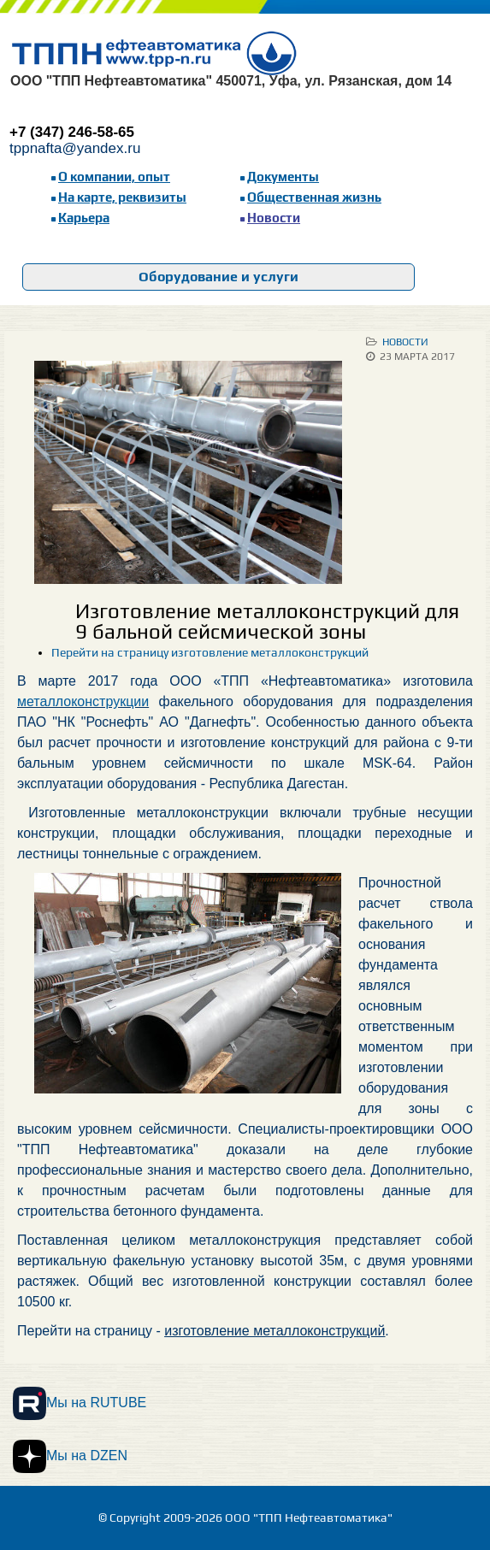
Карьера (83, 217)
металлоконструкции (83, 701)
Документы (283, 176)
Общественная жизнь (314, 197)
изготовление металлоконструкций (274, 1330)
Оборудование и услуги (218, 276)
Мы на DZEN (70, 1456)
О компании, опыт (114, 176)
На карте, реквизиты (122, 197)
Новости (273, 217)
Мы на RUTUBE (79, 1403)
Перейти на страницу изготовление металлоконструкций (210, 652)
